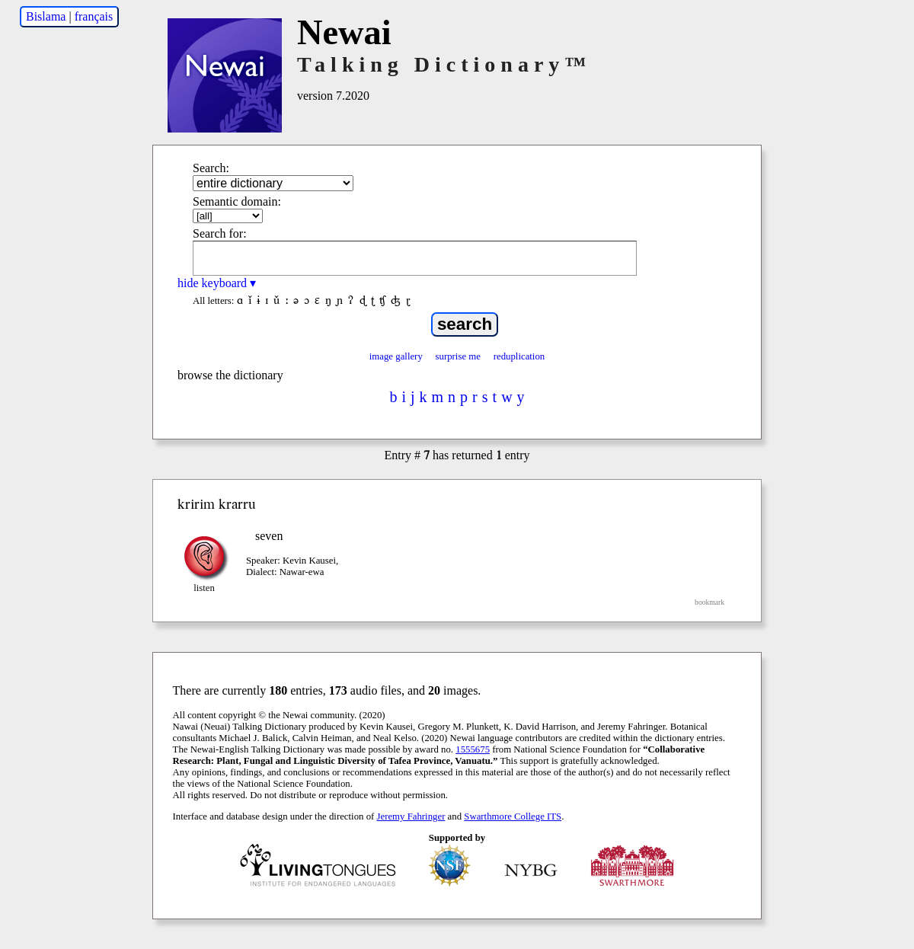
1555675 (472, 749)
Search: (211, 167)
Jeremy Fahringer (411, 816)
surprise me (458, 356)
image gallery (396, 356)
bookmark (709, 602)
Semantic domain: (237, 201)
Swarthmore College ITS (512, 816)
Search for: (220, 233)
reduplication (519, 356)
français (94, 16)
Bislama (46, 16)
